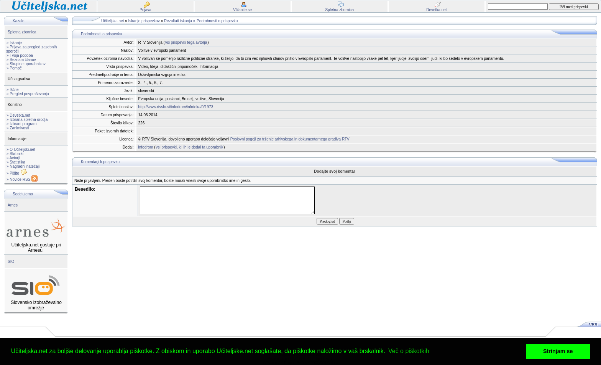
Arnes (13, 205)
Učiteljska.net (112, 21)
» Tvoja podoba (20, 55)
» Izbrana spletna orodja (27, 119)
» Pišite (17, 173)
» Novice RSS (22, 179)
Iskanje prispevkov (144, 21)
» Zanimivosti (18, 128)
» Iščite (13, 90)
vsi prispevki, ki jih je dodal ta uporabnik (189, 147)
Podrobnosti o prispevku (217, 21)
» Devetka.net (18, 115)
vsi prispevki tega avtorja (186, 42)
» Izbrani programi (22, 124)
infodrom (145, 147)
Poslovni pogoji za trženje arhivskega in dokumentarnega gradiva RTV (290, 139)
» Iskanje (14, 43)
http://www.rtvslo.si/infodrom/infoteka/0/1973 (175, 107)
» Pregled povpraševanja (28, 94)
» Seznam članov (21, 60)
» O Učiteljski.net (21, 149)
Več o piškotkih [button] (408, 351)
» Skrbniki (15, 154)
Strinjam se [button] (558, 351)
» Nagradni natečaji (23, 166)
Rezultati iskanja (178, 21)
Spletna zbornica (22, 32)
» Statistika (16, 162)
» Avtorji (13, 158)
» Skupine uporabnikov (26, 64)
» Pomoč (14, 68)
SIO (11, 261)
